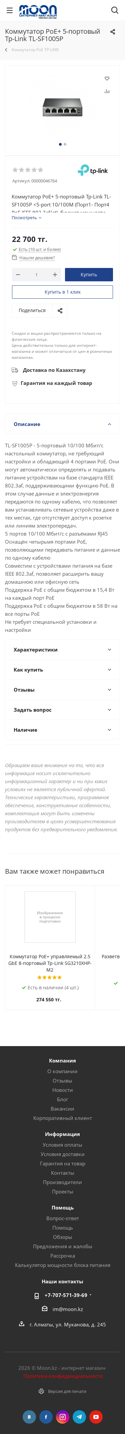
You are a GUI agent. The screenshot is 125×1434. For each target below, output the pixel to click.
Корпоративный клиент (62, 1111)
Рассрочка (62, 1249)
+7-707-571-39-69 (66, 1288)
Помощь (62, 1220)
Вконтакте (29, 1410)
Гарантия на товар (62, 1156)
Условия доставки (63, 1147)
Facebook (46, 1410)
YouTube (96, 1410)
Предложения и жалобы (62, 1239)
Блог (62, 1092)
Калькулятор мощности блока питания (62, 1258)
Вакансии (62, 1102)
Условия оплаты (62, 1138)
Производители (62, 1175)
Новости (62, 1083)
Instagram (62, 1410)
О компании (62, 1064)
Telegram (79, 1410)
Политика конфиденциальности (63, 1369)
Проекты (62, 1184)
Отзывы (62, 1073)
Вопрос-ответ (62, 1211)
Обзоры (62, 1230)
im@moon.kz (68, 1302)
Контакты (62, 1166)
